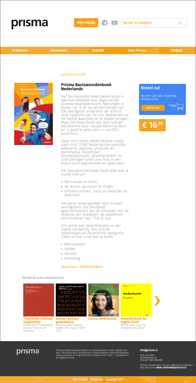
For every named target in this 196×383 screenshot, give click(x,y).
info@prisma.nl (149, 350)
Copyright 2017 (114, 379)
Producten (20, 50)
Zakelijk (98, 50)
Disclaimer (96, 379)
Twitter (114, 23)
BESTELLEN (152, 108)
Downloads (59, 50)
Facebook (104, 23)
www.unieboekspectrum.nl (171, 367)
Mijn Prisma (86, 22)
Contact (176, 50)
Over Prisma (137, 50)
